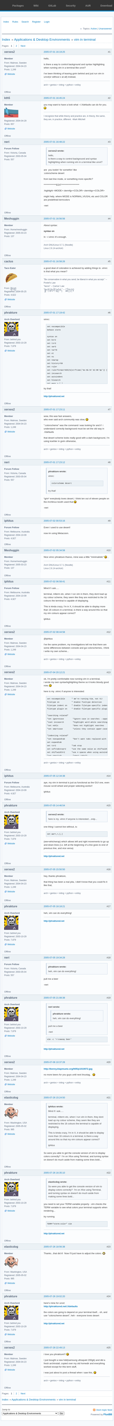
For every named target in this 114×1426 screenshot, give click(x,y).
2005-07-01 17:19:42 (54, 312)
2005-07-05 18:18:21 (54, 906)
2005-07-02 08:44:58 (54, 632)
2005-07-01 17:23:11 (54, 409)
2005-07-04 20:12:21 (54, 672)
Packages (18, 5)
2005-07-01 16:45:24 (54, 98)
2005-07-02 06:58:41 (54, 581)
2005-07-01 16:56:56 (54, 218)
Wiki (36, 5)
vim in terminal (84, 39)
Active (94, 28)
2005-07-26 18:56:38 (54, 1246)
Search (25, 21)
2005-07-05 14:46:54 (54, 805)
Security (71, 5)
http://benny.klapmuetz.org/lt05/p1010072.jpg (68, 1069)
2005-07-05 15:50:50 (54, 869)
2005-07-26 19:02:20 (54, 1296)
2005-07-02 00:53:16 (54, 520)
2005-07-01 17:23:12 (54, 462)
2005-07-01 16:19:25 (54, 52)
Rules (15, 21)
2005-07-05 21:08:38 (54, 997)
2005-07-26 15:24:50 (54, 1097)
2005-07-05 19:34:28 (54, 957)
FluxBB (107, 1414)
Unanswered (105, 28)
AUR (88, 5)
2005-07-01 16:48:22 (54, 142)
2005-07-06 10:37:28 (54, 1062)
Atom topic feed (104, 1410)
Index (6, 21)
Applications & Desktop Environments (42, 39)
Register (36, 21)
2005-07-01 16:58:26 (54, 261)
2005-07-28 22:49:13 (54, 1347)
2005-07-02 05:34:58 (54, 550)
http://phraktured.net (54, 396)
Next (23, 46)
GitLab (52, 5)
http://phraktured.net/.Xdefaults (61, 1306)
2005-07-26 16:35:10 (54, 1172)
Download (106, 5)
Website (11, 74)
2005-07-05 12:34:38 (54, 776)
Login (47, 21)
